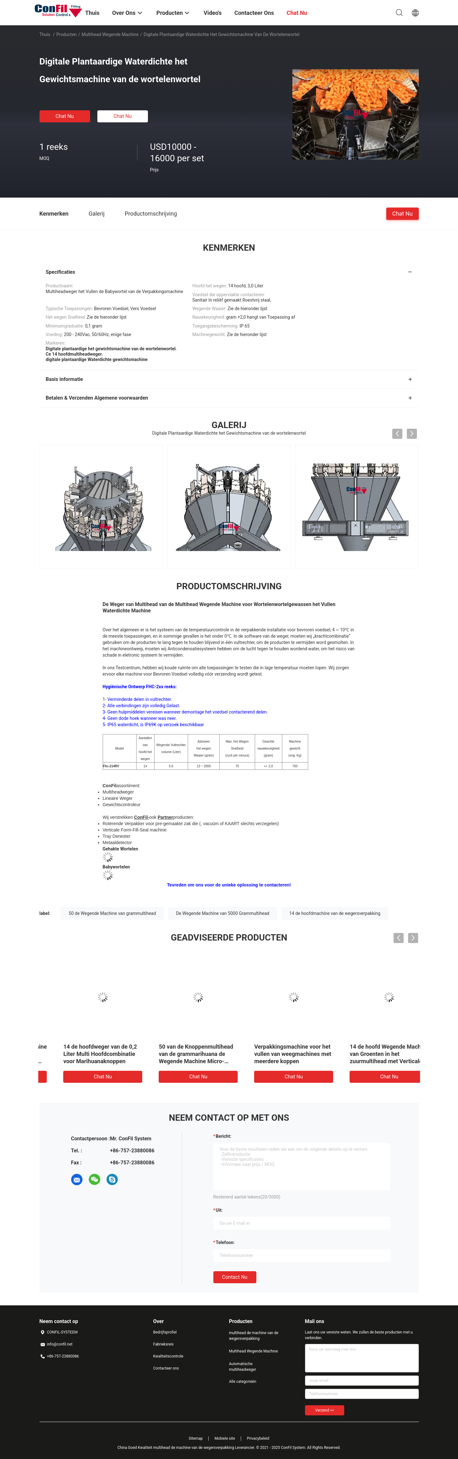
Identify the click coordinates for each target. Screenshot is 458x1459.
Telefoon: (225, 1242)
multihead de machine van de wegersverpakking (253, 1336)
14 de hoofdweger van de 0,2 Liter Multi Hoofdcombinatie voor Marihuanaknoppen (274, 1053)
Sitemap (196, 1438)
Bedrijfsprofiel (165, 1332)
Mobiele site (225, 1438)
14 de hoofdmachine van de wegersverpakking (334, 913)
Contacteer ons (166, 1368)
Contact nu (234, 1277)
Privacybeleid (258, 1438)
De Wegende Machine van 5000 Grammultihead (222, 913)
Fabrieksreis (163, 1344)
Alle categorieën (242, 1381)
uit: (219, 1210)
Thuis (45, 34)
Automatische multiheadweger (242, 1367)
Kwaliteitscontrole (168, 1356)
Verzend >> (324, 1410)
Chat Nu (65, 116)
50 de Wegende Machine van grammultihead (112, 913)
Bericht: (223, 1136)
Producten (66, 34)
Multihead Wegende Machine (110, 34)
